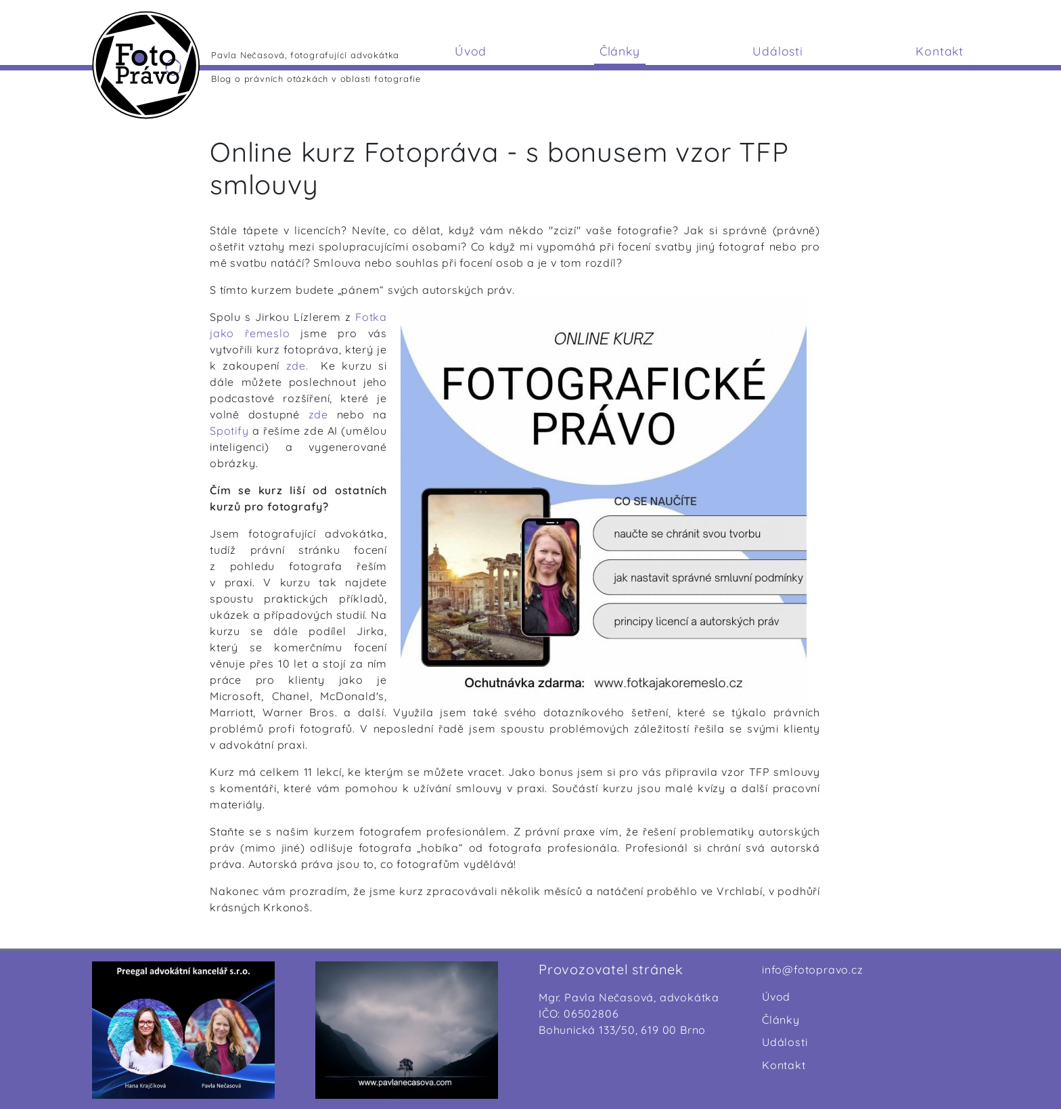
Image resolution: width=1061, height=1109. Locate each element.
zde (323, 414)
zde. (297, 365)
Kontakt (940, 50)
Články (620, 50)
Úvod (471, 50)
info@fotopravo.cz (812, 969)
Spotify (229, 430)
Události (777, 50)
